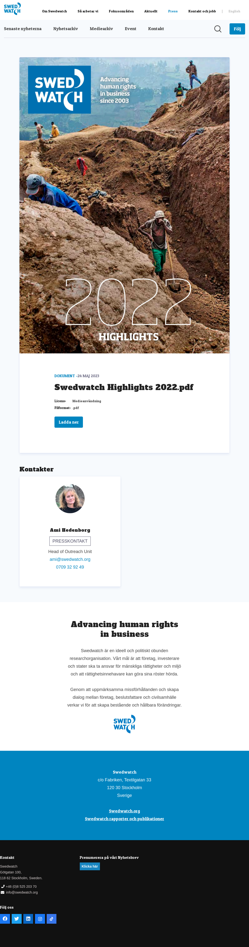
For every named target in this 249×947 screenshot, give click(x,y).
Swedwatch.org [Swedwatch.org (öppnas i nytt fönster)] (124, 810)
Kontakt (156, 28)
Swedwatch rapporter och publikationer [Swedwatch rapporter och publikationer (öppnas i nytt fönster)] (124, 818)
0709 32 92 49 (70, 567)
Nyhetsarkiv (65, 28)
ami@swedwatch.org (70, 559)
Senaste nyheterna (23, 28)
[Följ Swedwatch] (237, 28)
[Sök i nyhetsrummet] (218, 29)
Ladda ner (69, 422)
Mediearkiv (101, 28)
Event (130, 28)
